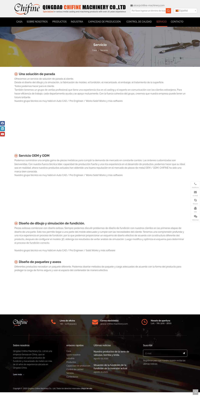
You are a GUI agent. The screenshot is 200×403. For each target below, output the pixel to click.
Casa (68, 351)
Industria (70, 358)
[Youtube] (2, 134)
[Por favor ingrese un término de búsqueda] (148, 10)
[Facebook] (2, 123)
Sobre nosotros (73, 355)
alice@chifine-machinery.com (147, 5)
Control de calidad (74, 369)
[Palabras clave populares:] (168, 10)
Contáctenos (72, 377)
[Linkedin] (2, 128)
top (195, 392)
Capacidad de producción (78, 366)
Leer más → (18, 374)
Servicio (70, 373)
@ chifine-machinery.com (116, 324)
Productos (71, 362)
